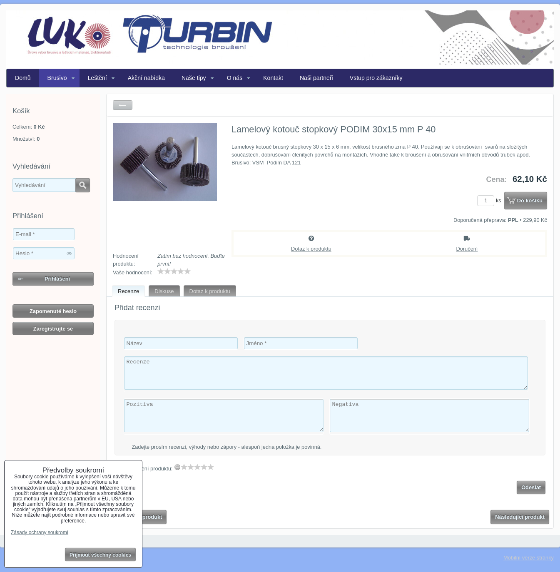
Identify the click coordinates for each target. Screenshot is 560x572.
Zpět (122, 105)
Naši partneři (316, 78)
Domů (23, 78)
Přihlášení (57, 279)
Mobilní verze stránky (528, 558)
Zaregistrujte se (53, 329)
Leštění (97, 78)
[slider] (174, 271)
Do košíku (530, 200)
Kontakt (273, 78)
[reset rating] (177, 467)
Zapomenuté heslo (53, 311)
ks (490, 200)
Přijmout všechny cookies (100, 555)
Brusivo (57, 78)
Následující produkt (520, 517)
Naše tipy (194, 78)
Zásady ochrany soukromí (39, 532)
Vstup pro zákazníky (376, 78)
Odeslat (531, 487)
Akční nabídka (146, 78)
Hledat (82, 185)
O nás (235, 78)
